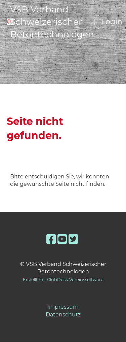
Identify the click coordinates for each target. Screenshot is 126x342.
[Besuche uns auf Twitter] (73, 239)
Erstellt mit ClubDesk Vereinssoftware (63, 279)
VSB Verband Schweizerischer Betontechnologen (52, 22)
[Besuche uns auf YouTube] (62, 239)
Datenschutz (63, 314)
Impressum (63, 307)
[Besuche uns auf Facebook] (51, 239)
